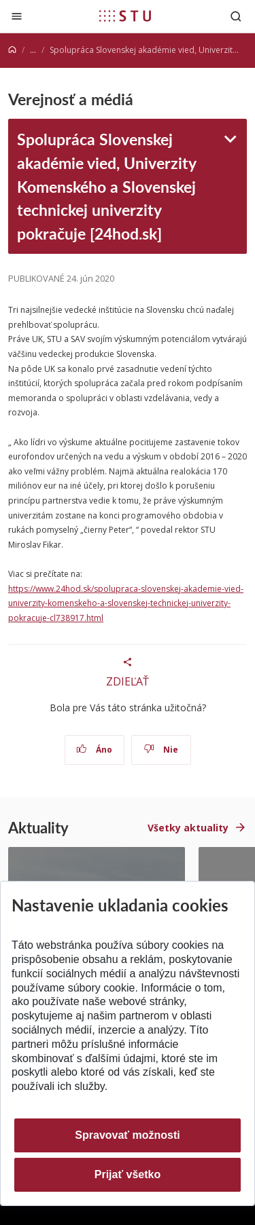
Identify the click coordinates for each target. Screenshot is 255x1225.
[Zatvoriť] (16, 16)
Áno (94, 749)
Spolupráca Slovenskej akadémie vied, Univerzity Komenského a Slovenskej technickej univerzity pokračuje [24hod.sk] (107, 186)
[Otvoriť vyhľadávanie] (236, 16)
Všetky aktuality (188, 827)
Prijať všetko (128, 1174)
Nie (160, 749)
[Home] (12, 50)
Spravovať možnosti (127, 1135)
